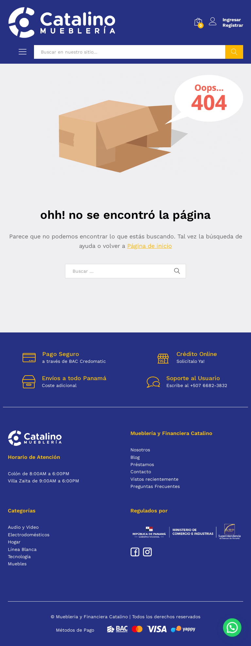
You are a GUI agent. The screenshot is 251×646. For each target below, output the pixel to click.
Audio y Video (23, 527)
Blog (135, 457)
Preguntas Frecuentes (155, 486)
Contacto (140, 471)
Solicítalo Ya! (190, 361)
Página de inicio (149, 245)
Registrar (233, 25)
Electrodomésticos (28, 534)
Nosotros (140, 449)
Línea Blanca (22, 549)
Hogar (14, 541)
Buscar (234, 52)
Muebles (17, 563)
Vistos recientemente (154, 479)
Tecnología (19, 556)
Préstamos (142, 464)
